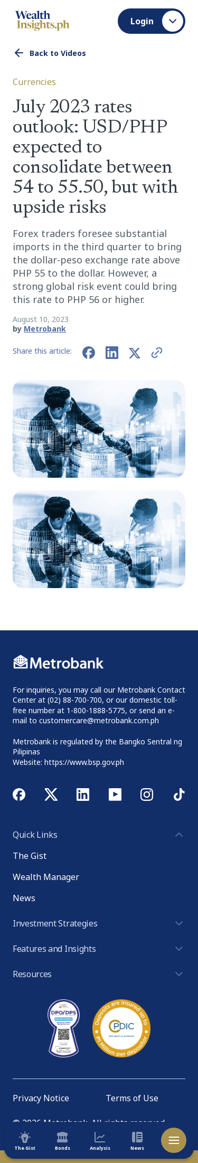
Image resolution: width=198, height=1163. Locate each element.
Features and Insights (99, 948)
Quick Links (99, 834)
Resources (99, 974)
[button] (99, 539)
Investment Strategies (99, 923)
